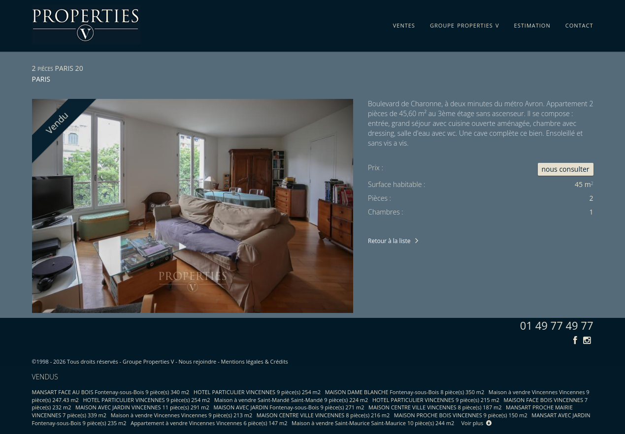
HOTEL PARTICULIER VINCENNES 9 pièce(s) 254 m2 (257, 392)
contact (579, 23)
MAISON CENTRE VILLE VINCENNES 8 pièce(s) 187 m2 (434, 407)
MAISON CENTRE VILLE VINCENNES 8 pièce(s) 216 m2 (323, 415)
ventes (404, 23)
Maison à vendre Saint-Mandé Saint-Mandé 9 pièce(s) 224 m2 (291, 399)
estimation (532, 23)
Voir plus (476, 423)
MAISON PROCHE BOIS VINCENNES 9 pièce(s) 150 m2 (460, 415)
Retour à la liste (389, 241)
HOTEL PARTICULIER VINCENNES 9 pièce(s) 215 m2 (435, 399)
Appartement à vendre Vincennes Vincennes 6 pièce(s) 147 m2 (209, 423)
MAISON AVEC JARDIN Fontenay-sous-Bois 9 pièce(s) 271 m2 (288, 407)
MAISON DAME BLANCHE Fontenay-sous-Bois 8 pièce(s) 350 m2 (405, 392)
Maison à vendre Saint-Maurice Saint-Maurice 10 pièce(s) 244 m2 (373, 423)
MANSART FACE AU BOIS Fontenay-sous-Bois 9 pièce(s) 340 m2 (111, 392)
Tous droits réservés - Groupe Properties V (120, 361)
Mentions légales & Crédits (254, 361)
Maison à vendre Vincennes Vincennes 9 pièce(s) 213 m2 (182, 415)
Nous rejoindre (198, 361)
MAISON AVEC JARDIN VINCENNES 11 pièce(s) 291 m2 (142, 407)
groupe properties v (464, 23)
